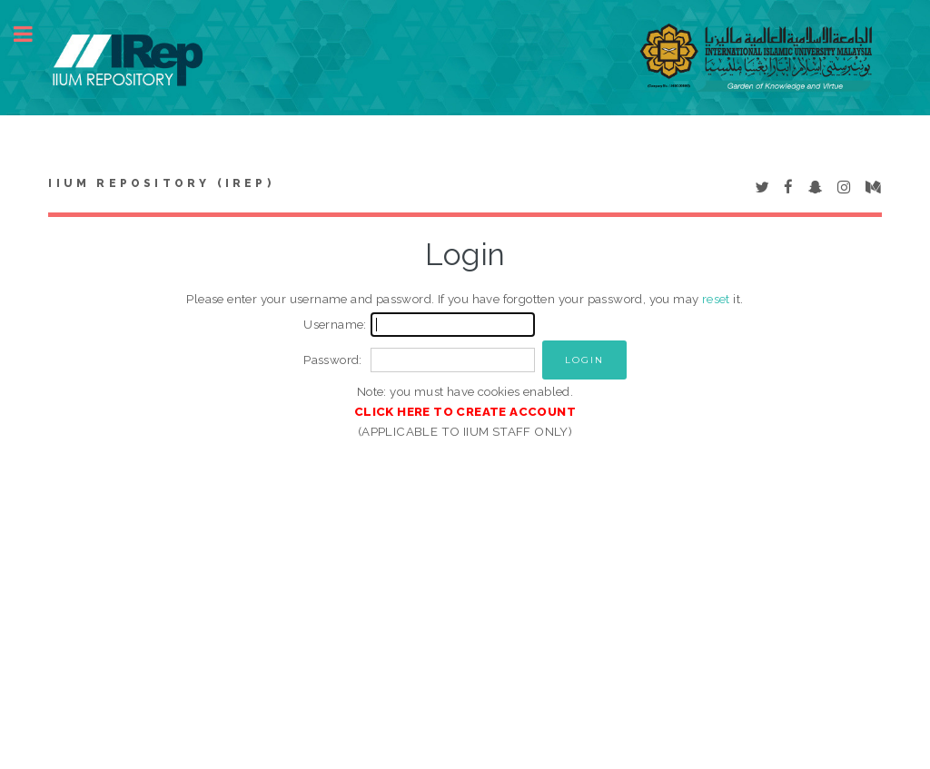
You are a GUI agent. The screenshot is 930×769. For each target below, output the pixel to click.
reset (716, 298)
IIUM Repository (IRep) (160, 183)
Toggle (32, 34)
